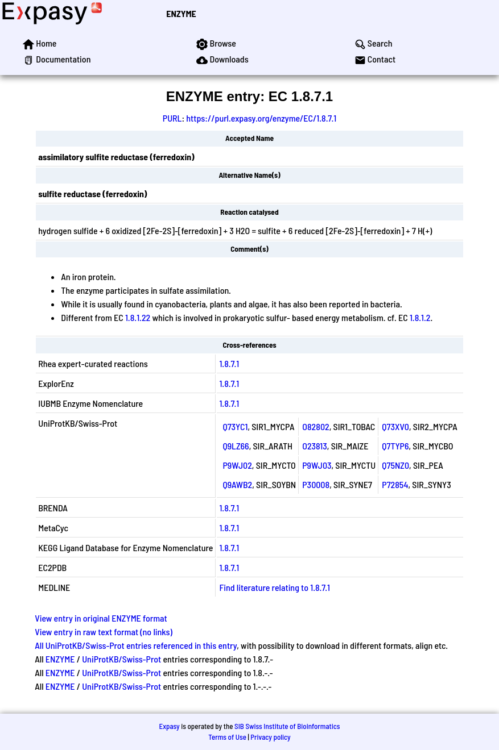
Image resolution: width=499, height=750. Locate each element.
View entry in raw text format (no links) (103, 631)
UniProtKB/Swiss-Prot (121, 658)
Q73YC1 (235, 426)
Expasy (169, 726)
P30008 (315, 484)
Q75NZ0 (395, 465)
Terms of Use (227, 736)
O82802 (315, 426)
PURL (172, 118)
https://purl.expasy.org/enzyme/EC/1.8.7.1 (261, 118)
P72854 (395, 484)
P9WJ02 (236, 465)
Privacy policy (270, 736)
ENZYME (181, 13)
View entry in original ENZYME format (101, 617)
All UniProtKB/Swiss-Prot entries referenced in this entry (136, 645)
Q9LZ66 (235, 445)
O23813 (314, 445)
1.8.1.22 (137, 317)
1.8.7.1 (229, 363)
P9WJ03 (316, 465)
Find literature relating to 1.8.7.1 (274, 587)
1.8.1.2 (420, 317)
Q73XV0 (395, 426)
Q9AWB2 (237, 484)
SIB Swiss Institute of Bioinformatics (287, 726)
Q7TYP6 (395, 445)
